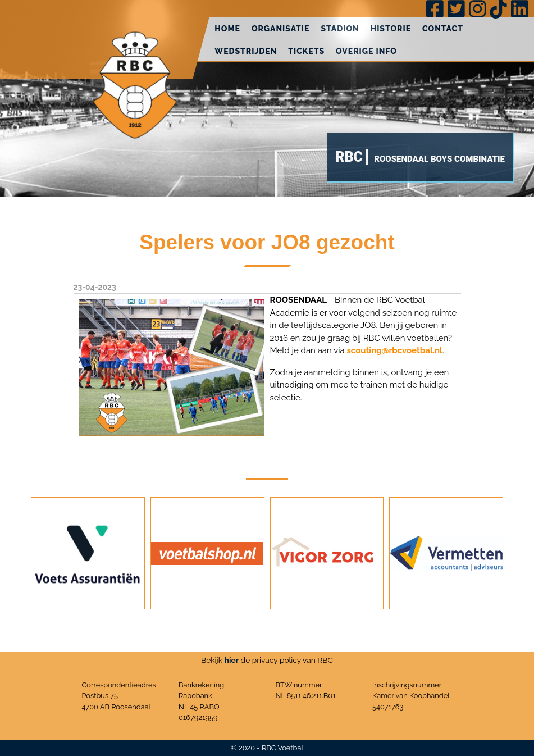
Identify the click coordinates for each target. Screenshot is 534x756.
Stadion (340, 28)
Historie (391, 28)
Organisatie (281, 28)
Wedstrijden (245, 51)
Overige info (366, 51)
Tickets (306, 51)
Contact (442, 28)
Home (227, 28)
